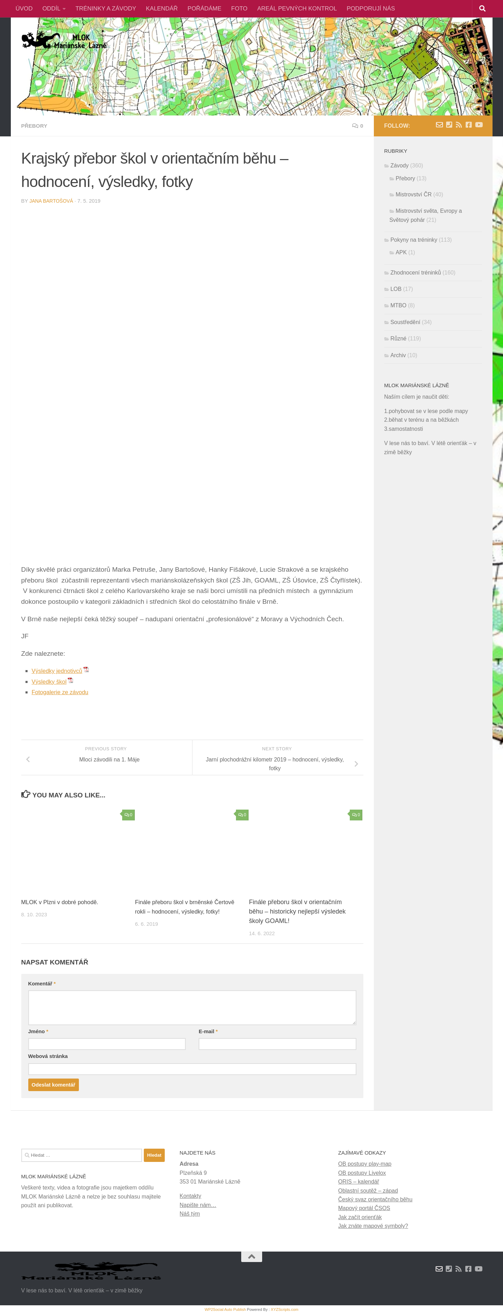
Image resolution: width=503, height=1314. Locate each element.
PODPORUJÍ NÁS (371, 8)
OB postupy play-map (365, 1164)
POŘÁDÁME (204, 8)
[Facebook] (468, 124)
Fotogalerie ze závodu (64, 692)
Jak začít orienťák (360, 1217)
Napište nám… (198, 1205)
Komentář (42, 983)
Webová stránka (48, 1056)
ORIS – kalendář (358, 1182)
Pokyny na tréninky (414, 240)
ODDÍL (51, 8)
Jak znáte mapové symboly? (373, 1226)
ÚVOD (24, 8)
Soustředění (406, 322)
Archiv (398, 355)
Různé (399, 338)
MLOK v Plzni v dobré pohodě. (63, 902)
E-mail (208, 1031)
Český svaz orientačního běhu (375, 1199)
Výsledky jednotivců (61, 670)
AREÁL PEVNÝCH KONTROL (297, 8)
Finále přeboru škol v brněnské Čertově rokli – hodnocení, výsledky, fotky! (185, 911)
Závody (400, 165)
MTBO (399, 305)
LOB (396, 289)
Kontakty (190, 1196)
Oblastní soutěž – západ (368, 1191)
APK (401, 252)
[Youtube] (478, 124)
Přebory (35, 125)
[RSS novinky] (459, 124)
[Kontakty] (449, 124)
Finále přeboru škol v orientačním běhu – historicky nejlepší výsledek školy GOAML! (297, 911)
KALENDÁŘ (162, 8)
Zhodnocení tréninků (416, 273)
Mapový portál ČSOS (364, 1208)
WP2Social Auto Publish (225, 1309)
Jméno (38, 1031)
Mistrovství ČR (414, 194)
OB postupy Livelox (362, 1173)
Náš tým (190, 1214)
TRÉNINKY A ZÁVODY (105, 8)
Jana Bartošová (52, 201)
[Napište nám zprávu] (439, 124)
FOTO (239, 8)
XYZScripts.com (284, 1309)
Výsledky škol (52, 681)
